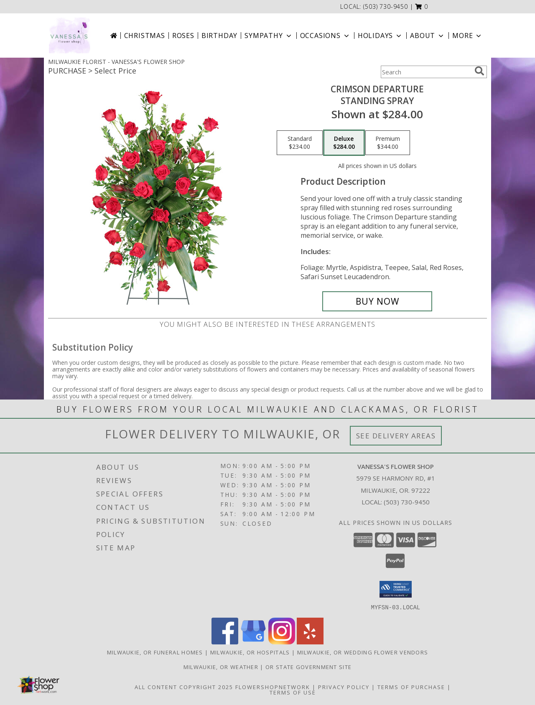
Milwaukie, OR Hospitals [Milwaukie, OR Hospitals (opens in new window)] (250, 652)
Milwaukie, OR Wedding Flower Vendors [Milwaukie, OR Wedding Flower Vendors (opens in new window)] (362, 652)
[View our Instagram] (281, 642)
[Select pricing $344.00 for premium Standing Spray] (388, 143)
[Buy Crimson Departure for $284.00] (377, 301)
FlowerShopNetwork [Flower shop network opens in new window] (272, 686)
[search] (479, 71)
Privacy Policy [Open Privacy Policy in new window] (343, 686)
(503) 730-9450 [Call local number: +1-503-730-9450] (385, 6)
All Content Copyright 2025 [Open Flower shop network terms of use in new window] (184, 686)
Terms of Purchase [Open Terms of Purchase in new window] (411, 686)
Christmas (144, 35)
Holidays (380, 35)
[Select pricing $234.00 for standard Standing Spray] (299, 143)
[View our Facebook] (224, 642)
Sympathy (269, 35)
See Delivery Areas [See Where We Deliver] (396, 435)
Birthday (219, 35)
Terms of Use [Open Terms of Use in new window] (293, 692)
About (427, 35)
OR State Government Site (308, 666)
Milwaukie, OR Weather (220, 666)
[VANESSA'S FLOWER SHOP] (69, 35)
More (467, 35)
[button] (421, 6)
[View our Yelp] (310, 642)
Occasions (325, 35)
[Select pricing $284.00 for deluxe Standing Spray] (344, 143)
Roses (183, 35)
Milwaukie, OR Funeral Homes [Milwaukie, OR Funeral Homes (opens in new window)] (155, 652)
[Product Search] (426, 72)
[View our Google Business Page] (253, 642)
